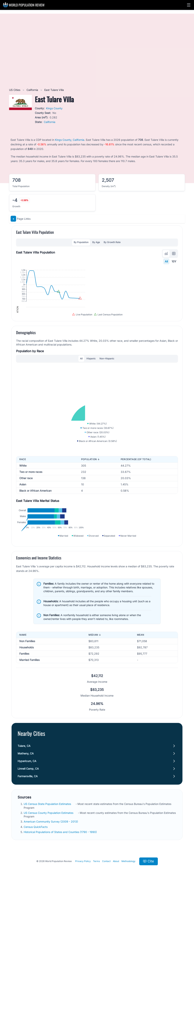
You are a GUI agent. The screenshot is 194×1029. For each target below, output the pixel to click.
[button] (188, 5)
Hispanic (91, 423)
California (33, 89)
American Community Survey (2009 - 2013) (51, 961)
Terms (96, 1000)
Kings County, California (69, 139)
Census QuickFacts (36, 966)
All (166, 261)
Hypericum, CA (27, 900)
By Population (81, 242)
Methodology (128, 1000)
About (116, 1000)
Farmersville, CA (28, 915)
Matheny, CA (26, 893)
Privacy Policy (83, 1000)
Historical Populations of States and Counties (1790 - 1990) (61, 971)
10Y (174, 261)
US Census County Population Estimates (49, 952)
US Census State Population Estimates (48, 943)
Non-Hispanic (106, 423)
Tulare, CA (24, 885)
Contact (106, 1000)
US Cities (15, 89)
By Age (96, 242)
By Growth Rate (112, 242)
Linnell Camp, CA (28, 908)
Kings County (54, 108)
